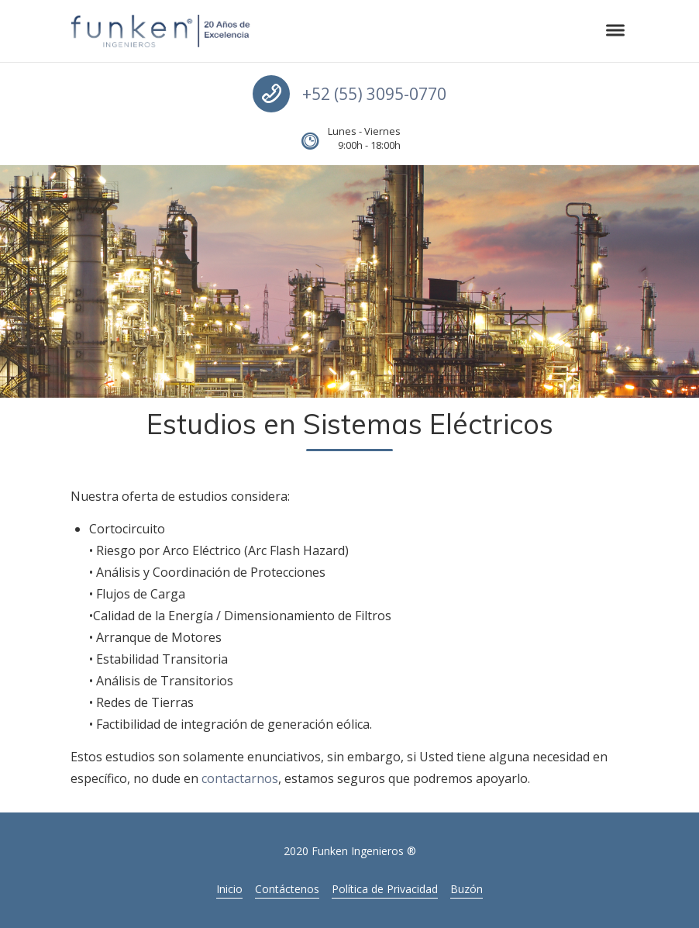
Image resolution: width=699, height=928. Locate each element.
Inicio (229, 888)
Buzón (466, 888)
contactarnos (239, 778)
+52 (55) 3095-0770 (374, 94)
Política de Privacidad (385, 888)
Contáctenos (287, 888)
